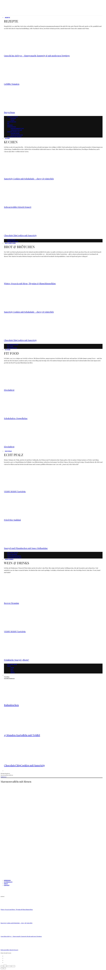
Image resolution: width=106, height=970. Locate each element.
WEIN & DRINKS (9, 559)
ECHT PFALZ (8, 451)
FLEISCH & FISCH (12, 116)
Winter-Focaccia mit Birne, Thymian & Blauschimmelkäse (30, 283)
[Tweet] (4, 776)
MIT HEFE (10, 346)
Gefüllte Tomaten (11, 84)
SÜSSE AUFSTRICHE (17, 135)
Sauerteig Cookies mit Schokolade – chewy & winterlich (29, 178)
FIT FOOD (7, 349)
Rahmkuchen (11, 705)
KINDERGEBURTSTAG (17, 128)
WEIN (9, 666)
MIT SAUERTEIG (12, 348)
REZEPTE (7, 17)
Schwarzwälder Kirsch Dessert (17, 207)
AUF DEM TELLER (12, 552)
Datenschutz (8, 882)
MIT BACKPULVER (12, 344)
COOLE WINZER (12, 554)
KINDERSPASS (11, 126)
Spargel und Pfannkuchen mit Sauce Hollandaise (26, 548)
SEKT (12, 671)
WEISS (13, 672)
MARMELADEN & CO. (13, 131)
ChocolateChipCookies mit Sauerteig (20, 235)
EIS (8, 123)
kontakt (6, 885)
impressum (7, 880)
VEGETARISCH (11, 121)
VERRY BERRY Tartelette (15, 491)
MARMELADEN (15, 133)
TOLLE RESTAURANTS (14, 556)
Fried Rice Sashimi (12, 519)
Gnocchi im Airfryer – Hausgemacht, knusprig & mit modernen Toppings (37, 55)
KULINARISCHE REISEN (14, 136)
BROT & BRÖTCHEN (10, 243)
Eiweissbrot (9, 390)
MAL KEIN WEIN (12, 664)
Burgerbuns (9, 112)
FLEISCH (13, 118)
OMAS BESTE (11, 239)
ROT (12, 669)
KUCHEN (7, 138)
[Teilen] (2, 776)
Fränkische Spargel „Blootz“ (16, 660)
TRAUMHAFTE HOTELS (14, 557)
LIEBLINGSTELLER (16, 130)
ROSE (12, 667)
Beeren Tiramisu (11, 603)
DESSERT (10, 125)
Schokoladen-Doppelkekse (15, 418)
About (6, 883)
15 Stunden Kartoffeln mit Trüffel (22, 735)
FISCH (12, 120)
